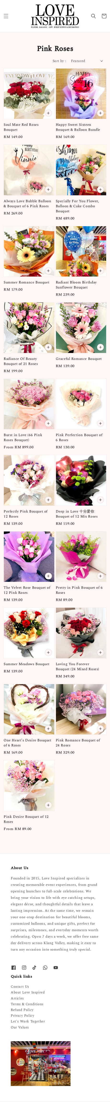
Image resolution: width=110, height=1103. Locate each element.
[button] (6, 16)
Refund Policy (22, 1009)
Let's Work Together (28, 1021)
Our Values (20, 1027)
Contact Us (20, 986)
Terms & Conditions (27, 1004)
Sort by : (59, 61)
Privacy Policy (22, 1015)
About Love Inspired (28, 992)
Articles (17, 998)
